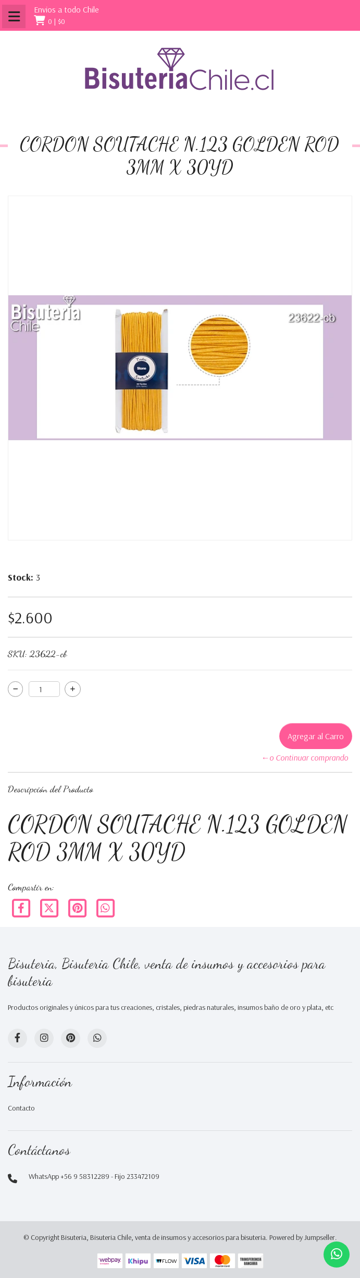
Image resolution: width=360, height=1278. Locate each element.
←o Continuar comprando (304, 757)
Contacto (21, 1108)
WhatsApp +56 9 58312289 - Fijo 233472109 (94, 1176)
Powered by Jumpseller (302, 1237)
